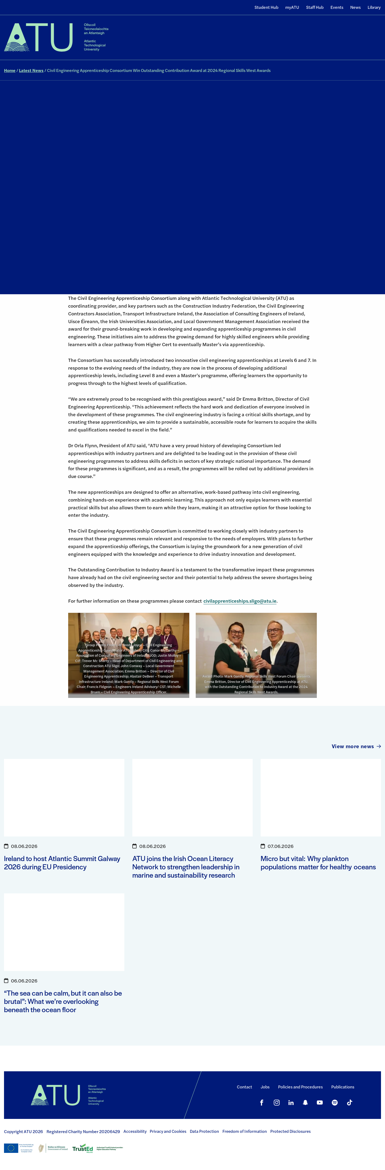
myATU (292, 7)
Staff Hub (315, 7)
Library (374, 7)
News (355, 7)
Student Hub (266, 7)
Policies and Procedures (300, 1087)
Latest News (31, 70)
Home (10, 70)
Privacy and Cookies (168, 1131)
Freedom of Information (244, 1131)
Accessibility (135, 1131)
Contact (244, 1087)
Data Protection (204, 1131)
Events (336, 7)
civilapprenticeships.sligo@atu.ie (239, 600)
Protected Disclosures (290, 1131)
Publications (342, 1087)
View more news (356, 746)
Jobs (265, 1087)
